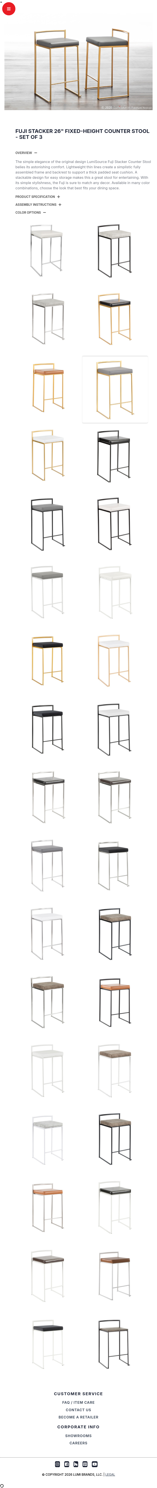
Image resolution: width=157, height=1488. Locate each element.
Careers (78, 1443)
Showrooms (78, 1436)
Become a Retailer (78, 1417)
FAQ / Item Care (78, 1402)
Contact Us (78, 1410)
